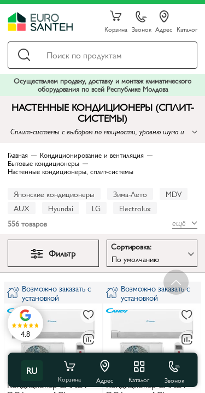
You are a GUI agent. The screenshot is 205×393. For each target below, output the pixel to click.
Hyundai (60, 208)
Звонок (141, 22)
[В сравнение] (88, 339)
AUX (22, 208)
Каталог (187, 28)
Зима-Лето (130, 193)
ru (31, 370)
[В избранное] (88, 315)
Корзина (115, 21)
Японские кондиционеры (54, 193)
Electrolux (135, 208)
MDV (173, 193)
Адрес (163, 21)
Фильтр (53, 253)
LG (96, 208)
